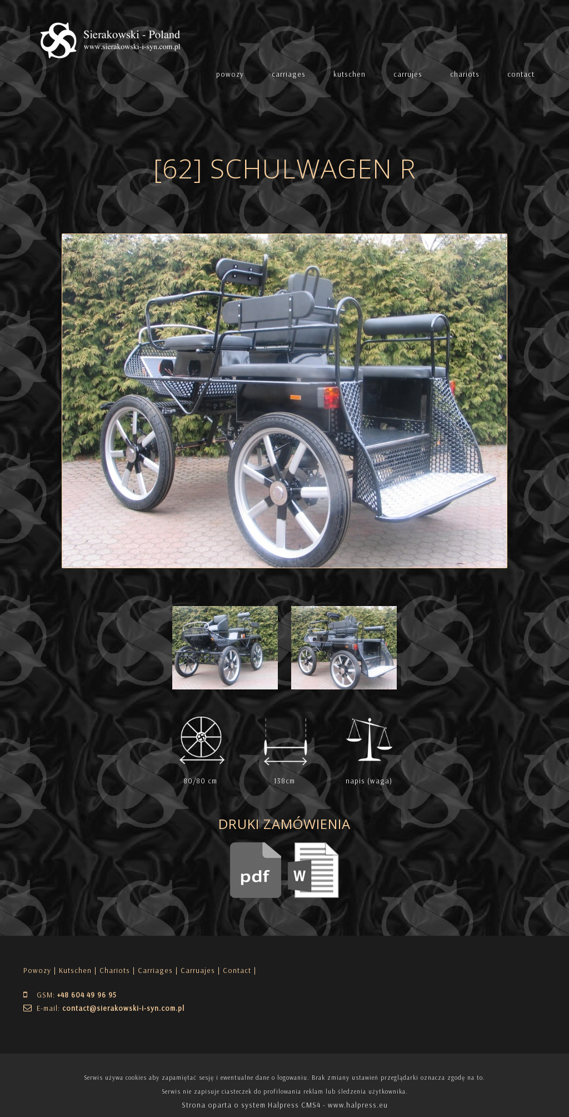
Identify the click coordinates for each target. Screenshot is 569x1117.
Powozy (37, 970)
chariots (465, 73)
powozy (230, 73)
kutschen (349, 73)
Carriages (155, 970)
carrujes (407, 73)
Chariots (114, 970)
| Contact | (237, 970)
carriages (289, 73)
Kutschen (75, 970)
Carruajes (198, 970)
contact (521, 73)
